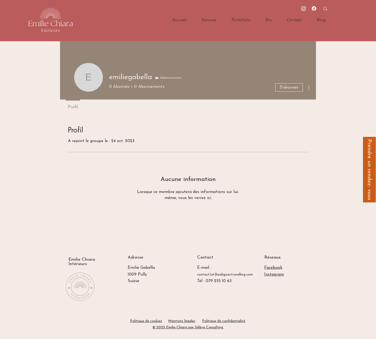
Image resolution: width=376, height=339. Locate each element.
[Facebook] (314, 8)
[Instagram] (304, 8)
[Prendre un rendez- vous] (369, 170)
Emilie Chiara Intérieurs (81, 261)
